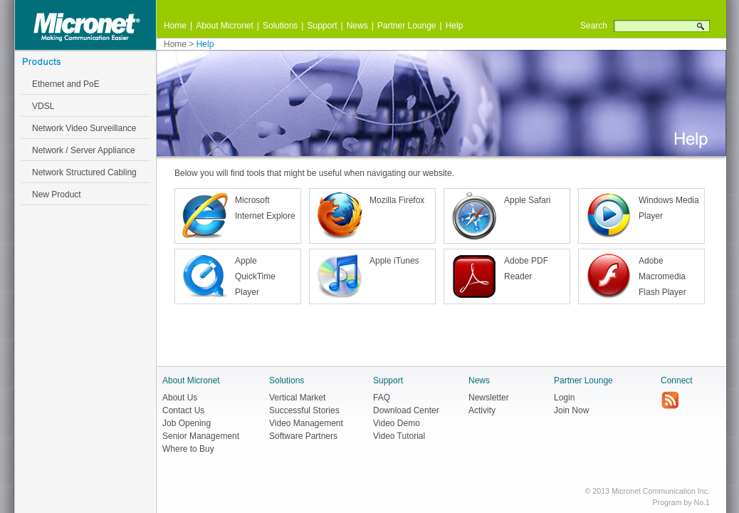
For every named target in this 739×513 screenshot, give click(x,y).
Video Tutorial (399, 436)
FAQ (381, 398)
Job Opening (186, 423)
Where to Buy (188, 449)
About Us (179, 398)
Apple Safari (527, 200)
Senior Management (200, 436)
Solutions (280, 26)
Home (175, 26)
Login (564, 398)
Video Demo (396, 423)
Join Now (571, 410)
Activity (482, 410)
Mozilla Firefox (397, 200)
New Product (56, 195)
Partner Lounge (406, 26)
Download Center (406, 410)
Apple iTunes (394, 261)
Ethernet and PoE (66, 84)
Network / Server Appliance (83, 150)
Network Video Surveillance (84, 128)
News (357, 26)
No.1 (701, 502)
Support (322, 26)
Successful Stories (304, 410)
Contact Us (183, 410)
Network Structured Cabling (84, 172)
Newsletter (488, 398)
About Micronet (224, 26)
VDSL (43, 106)
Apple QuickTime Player (255, 276)
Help (454, 26)
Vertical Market (297, 398)
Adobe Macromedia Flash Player (662, 276)
